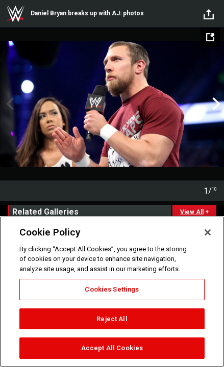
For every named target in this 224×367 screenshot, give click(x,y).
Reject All (111, 319)
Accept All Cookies (112, 348)
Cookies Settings (112, 289)
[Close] (207, 232)
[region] (112, 291)
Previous (9, 104)
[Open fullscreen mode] (210, 37)
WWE (15, 13)
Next (215, 104)
